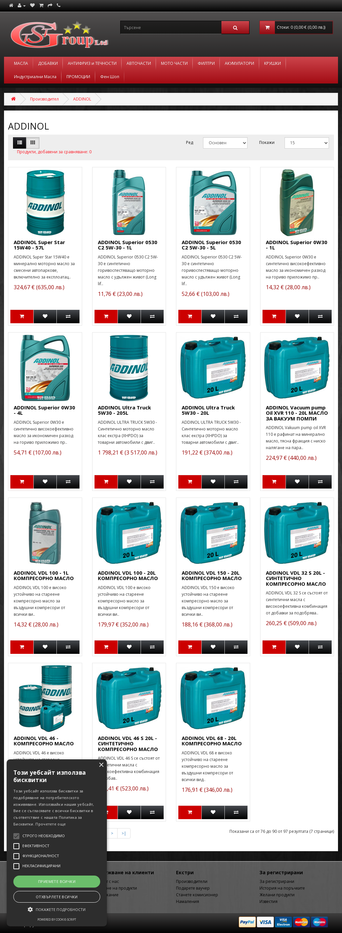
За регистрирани (277, 881)
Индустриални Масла (35, 76)
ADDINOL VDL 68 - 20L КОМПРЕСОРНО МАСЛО (212, 741)
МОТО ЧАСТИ (174, 63)
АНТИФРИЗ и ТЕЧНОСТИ (92, 63)
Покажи (267, 142)
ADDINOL (82, 99)
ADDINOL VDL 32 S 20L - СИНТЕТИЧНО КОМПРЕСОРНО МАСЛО (296, 578)
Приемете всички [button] (56, 881)
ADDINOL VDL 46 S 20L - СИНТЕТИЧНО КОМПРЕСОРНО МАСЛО (128, 743)
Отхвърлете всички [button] (57, 896)
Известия (269, 901)
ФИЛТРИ (206, 63)
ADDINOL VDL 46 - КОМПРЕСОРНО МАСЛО (44, 741)
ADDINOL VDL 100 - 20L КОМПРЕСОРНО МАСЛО (128, 575)
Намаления (187, 901)
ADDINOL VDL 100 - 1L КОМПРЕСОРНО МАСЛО (44, 575)
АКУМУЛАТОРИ (239, 63)
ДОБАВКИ (48, 63)
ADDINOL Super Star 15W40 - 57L (39, 245)
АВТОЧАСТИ (139, 63)
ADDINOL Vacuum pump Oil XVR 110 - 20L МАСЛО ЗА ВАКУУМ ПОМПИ (297, 413)
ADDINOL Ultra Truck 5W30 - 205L (124, 410)
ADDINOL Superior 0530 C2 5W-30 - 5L (211, 245)
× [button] (101, 765)
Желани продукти (277, 895)
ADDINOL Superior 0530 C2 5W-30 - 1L (127, 245)
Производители (191, 881)
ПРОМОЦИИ (78, 76)
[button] (56, 909)
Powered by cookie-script (56, 919)
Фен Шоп (109, 76)
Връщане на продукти (115, 888)
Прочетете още (50, 823)
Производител (44, 99)
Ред (189, 142)
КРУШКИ (272, 63)
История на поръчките (282, 888)
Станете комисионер (197, 895)
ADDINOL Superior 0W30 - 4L (44, 410)
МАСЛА (21, 63)
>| (124, 833)
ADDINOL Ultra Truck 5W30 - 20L (208, 410)
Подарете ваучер (193, 888)
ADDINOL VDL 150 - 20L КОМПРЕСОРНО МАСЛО (212, 575)
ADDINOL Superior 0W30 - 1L (296, 245)
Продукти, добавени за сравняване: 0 (54, 152)
